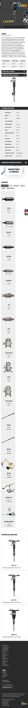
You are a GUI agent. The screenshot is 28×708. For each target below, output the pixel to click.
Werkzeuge (4, 655)
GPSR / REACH (5, 665)
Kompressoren (5, 653)
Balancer (23, 185)
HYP (10, 665)
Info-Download (5, 661)
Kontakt (3, 662)
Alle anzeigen (5, 185)
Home (2, 27)
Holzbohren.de (5, 702)
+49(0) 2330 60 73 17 (8, 684)
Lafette (3, 188)
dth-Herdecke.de (5, 705)
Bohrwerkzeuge (10, 188)
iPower (3, 652)
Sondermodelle (5, 658)
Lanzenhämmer (5, 651)
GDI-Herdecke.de (6, 700)
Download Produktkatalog (13, 75)
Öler (11, 185)
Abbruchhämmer (5, 646)
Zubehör (4, 656)
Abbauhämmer (5, 648)
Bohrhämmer (5, 645)
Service (3, 659)
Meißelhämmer (5, 649)
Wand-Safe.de (5, 703)
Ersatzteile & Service (13, 71)
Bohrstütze (16, 185)
